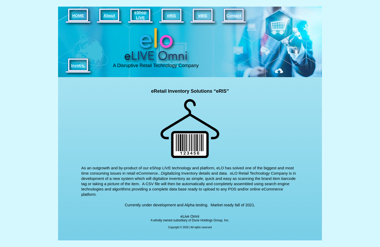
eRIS (171, 15)
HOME (78, 15)
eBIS (202, 15)
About (109, 15)
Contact (233, 15)
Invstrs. (78, 65)
